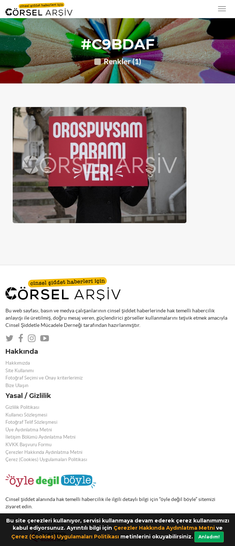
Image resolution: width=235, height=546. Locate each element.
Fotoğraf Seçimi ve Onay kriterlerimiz (44, 378)
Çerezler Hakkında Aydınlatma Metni (164, 528)
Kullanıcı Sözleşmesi (26, 415)
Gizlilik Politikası (22, 407)
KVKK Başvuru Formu (28, 444)
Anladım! (209, 536)
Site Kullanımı (19, 370)
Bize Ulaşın (16, 385)
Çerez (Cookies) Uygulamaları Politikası (65, 536)
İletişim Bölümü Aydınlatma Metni (40, 437)
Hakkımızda (17, 363)
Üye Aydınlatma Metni (28, 429)
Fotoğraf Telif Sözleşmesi (31, 422)
